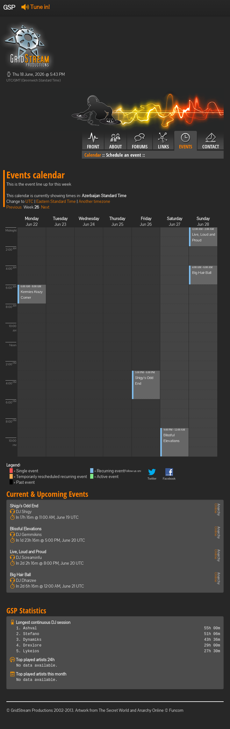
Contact (210, 141)
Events (185, 141)
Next (45, 207)
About (115, 141)
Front (93, 141)
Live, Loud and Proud (28, 551)
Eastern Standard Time (56, 201)
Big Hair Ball (201, 272)
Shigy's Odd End (24, 506)
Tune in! (35, 7)
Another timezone (94, 201)
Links (163, 141)
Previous (14, 207)
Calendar (92, 155)
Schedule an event (123, 155)
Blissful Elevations (25, 529)
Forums (139, 141)
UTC (29, 201)
